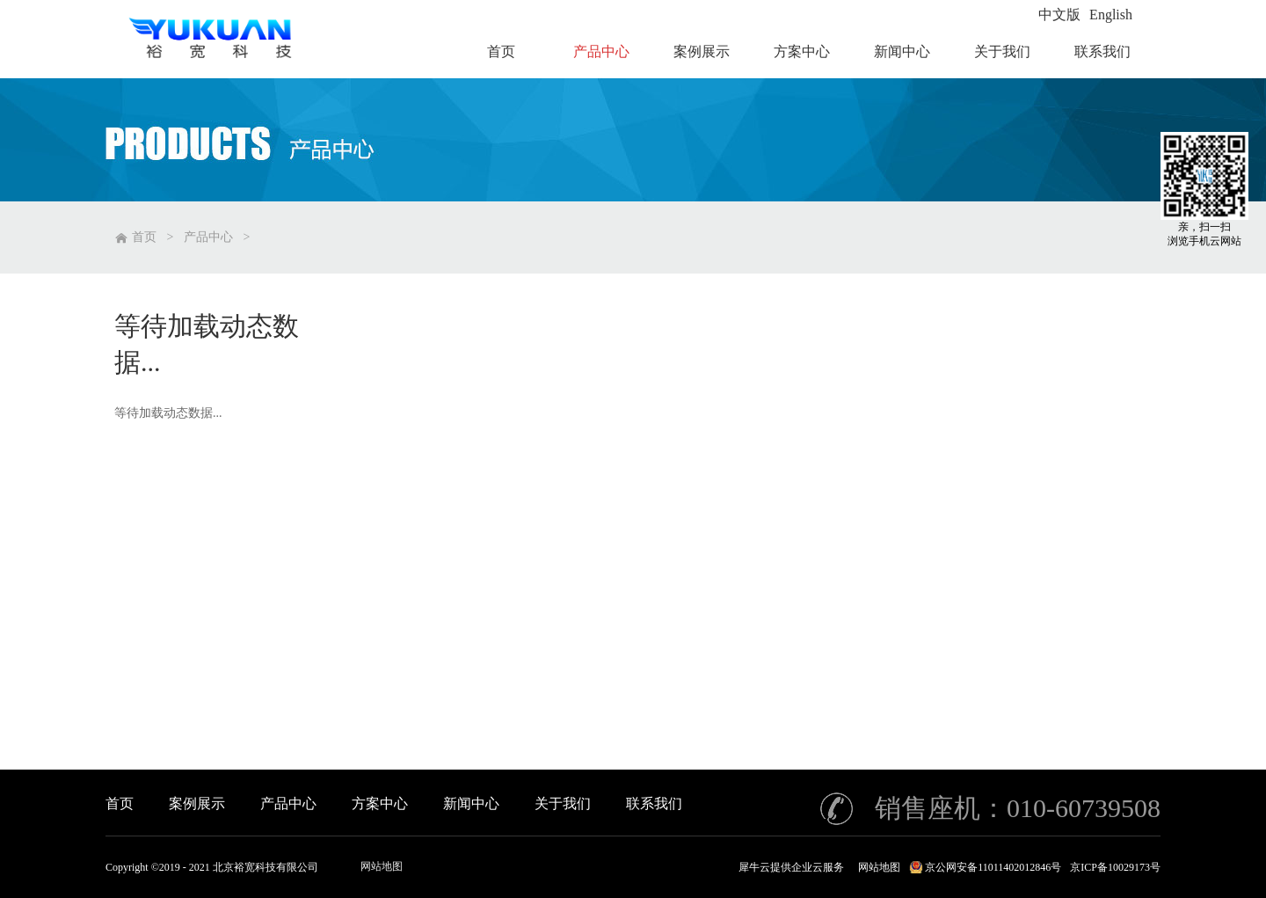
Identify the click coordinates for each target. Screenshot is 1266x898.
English (1110, 14)
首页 (120, 803)
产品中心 (208, 237)
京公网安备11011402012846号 (993, 867)
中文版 (1059, 14)
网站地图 (381, 866)
